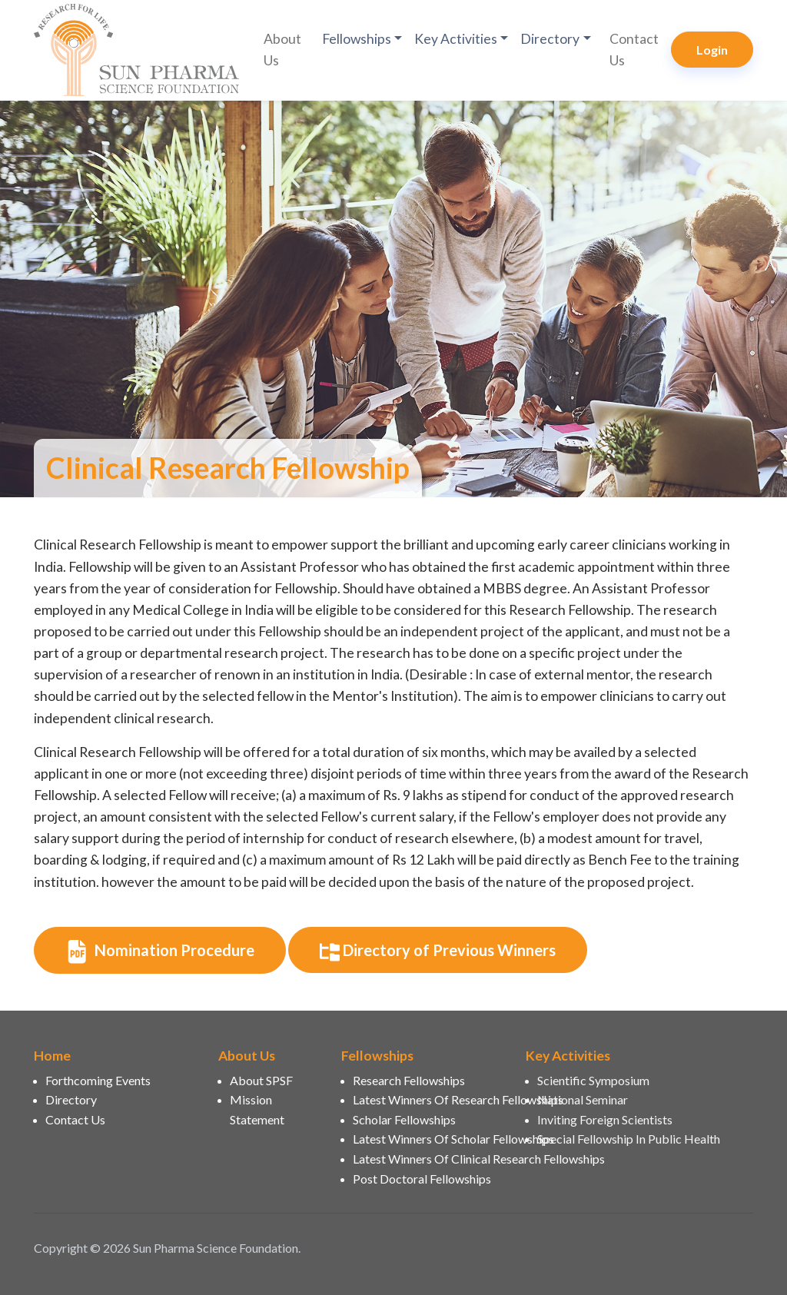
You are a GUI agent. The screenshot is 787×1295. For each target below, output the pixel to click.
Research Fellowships (409, 1080)
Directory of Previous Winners (438, 951)
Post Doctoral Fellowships (422, 1178)
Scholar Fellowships (404, 1119)
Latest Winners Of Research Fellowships (430, 1099)
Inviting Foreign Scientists (604, 1119)
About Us (282, 49)
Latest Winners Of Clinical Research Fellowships (430, 1158)
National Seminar (582, 1099)
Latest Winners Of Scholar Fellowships (430, 1138)
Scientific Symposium (593, 1080)
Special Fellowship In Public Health (628, 1138)
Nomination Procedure (159, 951)
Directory (549, 39)
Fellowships (356, 39)
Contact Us (634, 49)
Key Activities (455, 39)
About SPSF (261, 1080)
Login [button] (712, 49)
